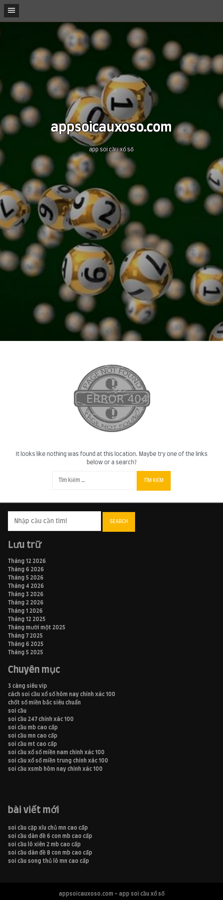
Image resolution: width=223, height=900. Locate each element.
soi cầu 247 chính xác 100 (41, 719)
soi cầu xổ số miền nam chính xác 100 (56, 752)
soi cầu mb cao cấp (33, 728)
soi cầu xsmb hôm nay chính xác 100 (55, 769)
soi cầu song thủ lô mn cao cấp (48, 861)
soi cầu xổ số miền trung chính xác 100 (58, 761)
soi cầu (17, 711)
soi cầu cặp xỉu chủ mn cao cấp (48, 828)
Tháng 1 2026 (25, 611)
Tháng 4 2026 (26, 586)
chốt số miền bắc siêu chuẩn (44, 703)
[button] (11, 10)
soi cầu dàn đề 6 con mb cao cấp (50, 836)
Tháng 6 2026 (26, 569)
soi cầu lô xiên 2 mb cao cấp (44, 844)
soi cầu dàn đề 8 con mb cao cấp (50, 853)
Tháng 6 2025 (26, 644)
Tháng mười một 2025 (36, 628)
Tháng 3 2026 (26, 594)
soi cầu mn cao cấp (32, 736)
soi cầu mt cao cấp (32, 744)
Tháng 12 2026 (27, 561)
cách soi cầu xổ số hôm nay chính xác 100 (61, 694)
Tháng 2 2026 (26, 603)
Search (119, 521)
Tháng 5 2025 (25, 652)
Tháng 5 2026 (26, 578)
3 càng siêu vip (27, 686)
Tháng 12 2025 (27, 619)
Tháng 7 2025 (25, 636)
